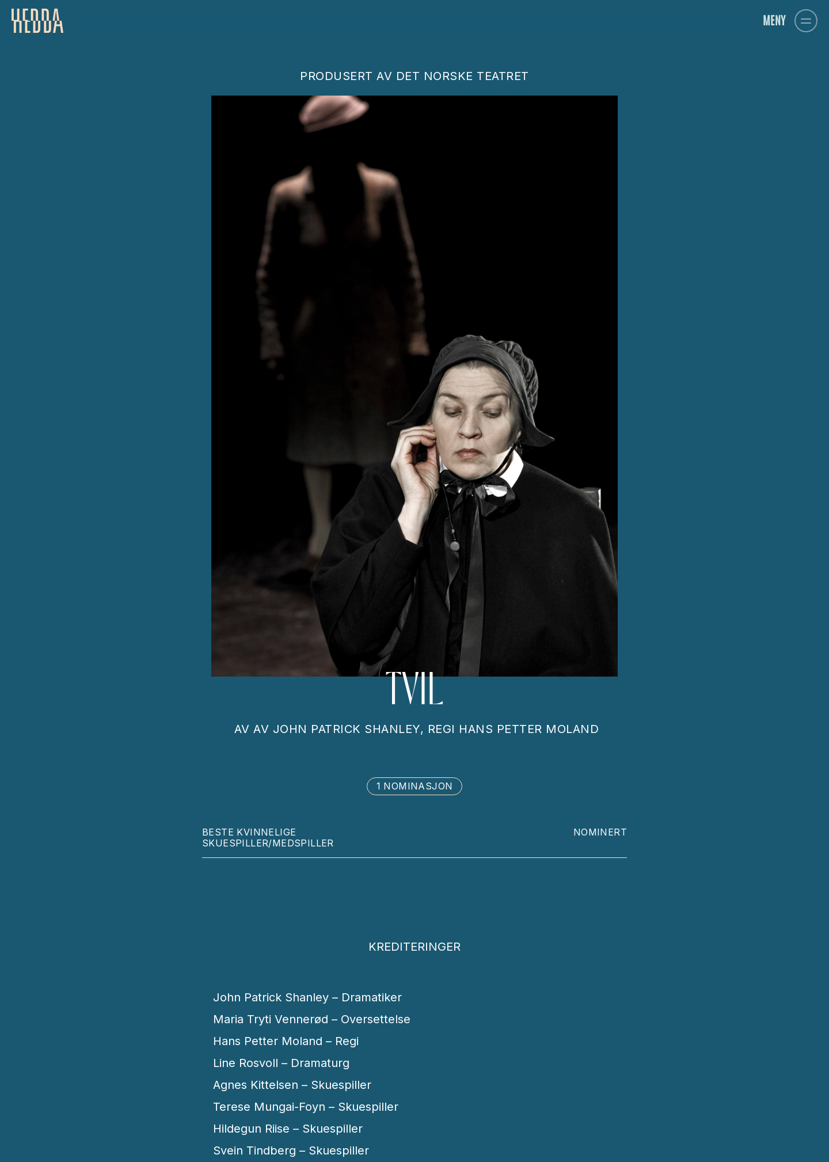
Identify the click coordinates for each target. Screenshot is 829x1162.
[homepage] (37, 21)
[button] (806, 21)
